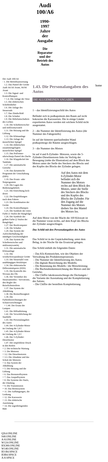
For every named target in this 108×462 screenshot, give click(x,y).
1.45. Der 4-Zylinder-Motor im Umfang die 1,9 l (16, 332)
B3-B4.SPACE (9, 451)
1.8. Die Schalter (12, 116)
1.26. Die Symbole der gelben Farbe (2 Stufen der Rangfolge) (15, 219)
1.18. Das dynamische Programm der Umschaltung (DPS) (16, 173)
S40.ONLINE (8, 436)
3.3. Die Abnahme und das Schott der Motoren (16, 358)
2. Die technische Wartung (16, 348)
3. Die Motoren (11, 351)
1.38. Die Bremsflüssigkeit (16, 294)
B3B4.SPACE (9, 454)
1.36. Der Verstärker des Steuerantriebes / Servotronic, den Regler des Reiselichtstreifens (16, 281)
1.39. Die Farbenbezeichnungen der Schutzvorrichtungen (15, 299)
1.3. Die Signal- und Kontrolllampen (13, 94)
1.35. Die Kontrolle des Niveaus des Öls (14, 272)
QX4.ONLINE (9, 433)
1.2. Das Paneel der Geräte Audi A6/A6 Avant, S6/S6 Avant (16, 87)
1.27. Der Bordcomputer (15, 225)
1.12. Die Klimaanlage (15, 136)
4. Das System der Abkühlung (12, 364)
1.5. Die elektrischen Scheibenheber (13, 103)
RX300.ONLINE (10, 445)
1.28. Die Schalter (12, 228)
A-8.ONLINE (8, 439)
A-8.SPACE (7, 457)
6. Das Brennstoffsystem (15, 374)
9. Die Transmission (13, 385)
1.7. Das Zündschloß (14, 113)
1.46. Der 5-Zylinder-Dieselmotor (13, 338)
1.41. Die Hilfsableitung (15, 311)
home (98, 85)
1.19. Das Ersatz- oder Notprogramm (14, 180)
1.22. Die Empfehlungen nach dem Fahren (15, 198)
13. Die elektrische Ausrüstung (12, 401)
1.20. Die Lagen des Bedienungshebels (13, 186)
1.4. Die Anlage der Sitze (18, 99)
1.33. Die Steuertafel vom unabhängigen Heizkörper (15, 261)
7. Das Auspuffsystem (14, 377)
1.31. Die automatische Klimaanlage (14, 249)
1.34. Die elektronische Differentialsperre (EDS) (14, 266)
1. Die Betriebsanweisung (16, 81)
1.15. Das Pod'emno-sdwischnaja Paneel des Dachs (17, 155)
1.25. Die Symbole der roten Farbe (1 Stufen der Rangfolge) (17, 212)
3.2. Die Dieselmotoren (15, 354)
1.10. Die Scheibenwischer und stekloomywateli (16, 126)
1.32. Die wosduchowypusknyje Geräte (16, 255)
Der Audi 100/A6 (11, 78)
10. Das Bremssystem (14, 388)
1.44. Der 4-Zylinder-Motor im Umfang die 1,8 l (16, 327)
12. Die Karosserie (13, 397)
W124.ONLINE (10, 442)
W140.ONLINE (10, 448)
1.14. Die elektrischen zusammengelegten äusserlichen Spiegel (14, 147)
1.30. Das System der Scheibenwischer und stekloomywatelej (13, 242)
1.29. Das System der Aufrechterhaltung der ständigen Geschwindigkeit (15, 233)
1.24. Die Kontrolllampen (16, 208)
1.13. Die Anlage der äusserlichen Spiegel (13, 140)
